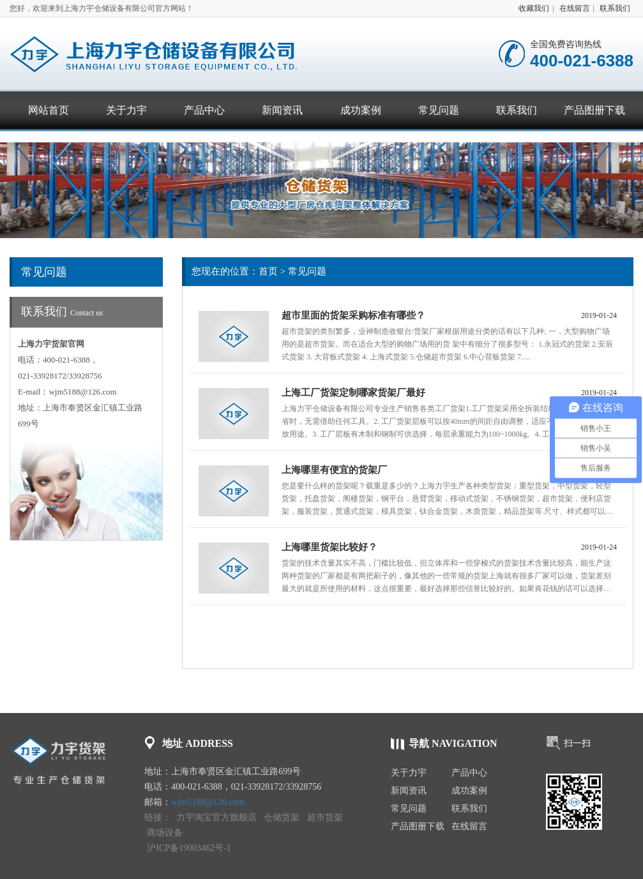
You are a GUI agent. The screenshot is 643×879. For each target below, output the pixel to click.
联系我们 (615, 8)
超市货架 (325, 817)
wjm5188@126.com (207, 802)
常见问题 (438, 110)
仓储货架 (281, 817)
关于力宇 (126, 110)
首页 (268, 271)
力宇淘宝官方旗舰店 (216, 817)
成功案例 (360, 110)
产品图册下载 (594, 110)
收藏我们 (533, 8)
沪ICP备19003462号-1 (189, 848)
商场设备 (165, 833)
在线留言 (574, 8)
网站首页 (48, 110)
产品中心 (204, 110)
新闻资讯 (282, 110)
